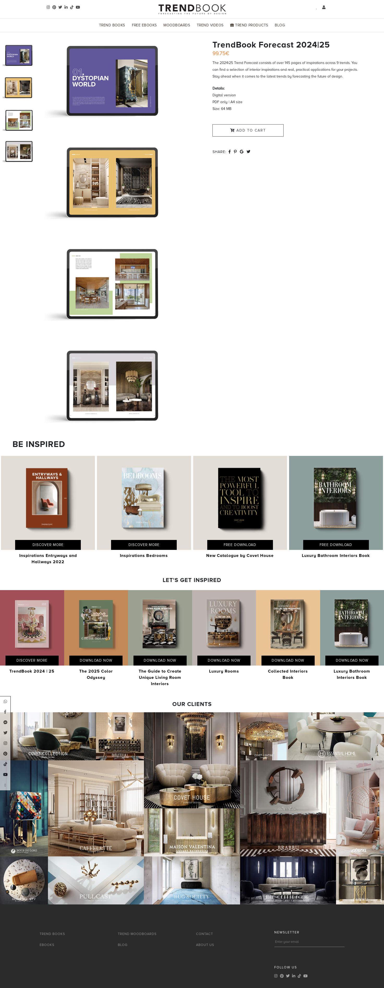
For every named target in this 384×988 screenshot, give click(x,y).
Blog (280, 25)
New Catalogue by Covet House (240, 555)
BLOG (122, 945)
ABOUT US (205, 945)
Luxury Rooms (224, 671)
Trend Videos (210, 25)
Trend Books (112, 25)
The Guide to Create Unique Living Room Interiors (160, 677)
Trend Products (249, 25)
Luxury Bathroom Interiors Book (336, 555)
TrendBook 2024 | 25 (31, 671)
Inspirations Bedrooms (144, 555)
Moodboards (176, 25)
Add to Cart (248, 130)
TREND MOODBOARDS (137, 934)
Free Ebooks (144, 25)
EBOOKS (47, 945)
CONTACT (204, 934)
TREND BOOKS (52, 934)
